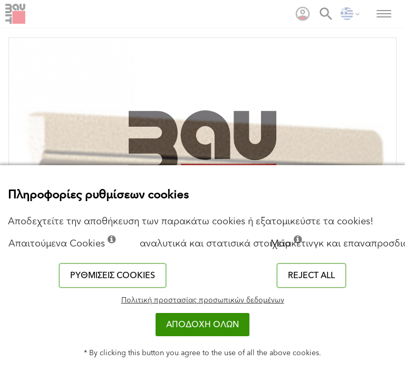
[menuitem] (302, 14)
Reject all (311, 275)
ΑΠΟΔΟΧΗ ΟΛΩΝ (202, 324)
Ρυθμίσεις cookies (112, 275)
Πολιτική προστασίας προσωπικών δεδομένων (202, 300)
